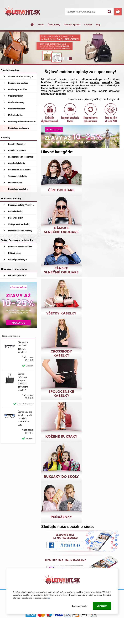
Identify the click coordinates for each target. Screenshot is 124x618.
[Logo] (22, 12)
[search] (109, 11)
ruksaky (107, 82)
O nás (41, 24)
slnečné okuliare (74, 85)
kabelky (94, 82)
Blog (98, 24)
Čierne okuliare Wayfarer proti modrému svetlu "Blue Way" (25, 418)
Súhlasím (102, 606)
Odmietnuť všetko (80, 605)
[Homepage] (32, 24)
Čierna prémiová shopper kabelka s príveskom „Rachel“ (23, 382)
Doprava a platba (72, 24)
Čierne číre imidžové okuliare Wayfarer (23, 347)
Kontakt (88, 24)
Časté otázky (54, 24)
